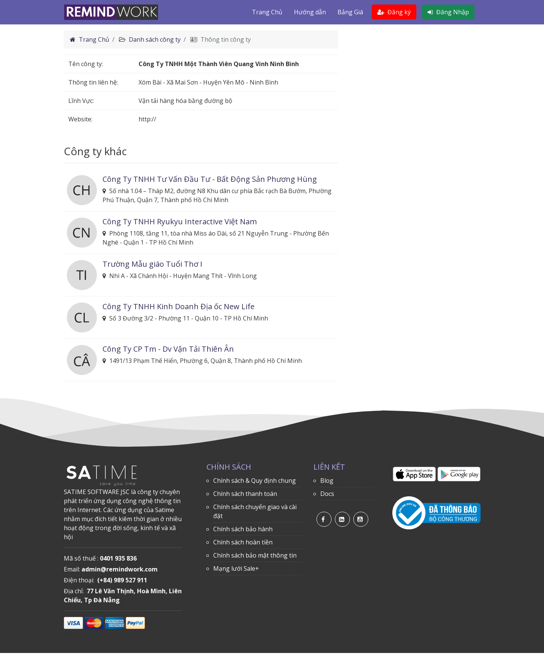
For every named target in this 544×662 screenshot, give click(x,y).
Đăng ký (394, 12)
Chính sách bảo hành (243, 529)
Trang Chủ (267, 12)
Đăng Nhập (448, 12)
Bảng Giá (350, 12)
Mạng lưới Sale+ (236, 568)
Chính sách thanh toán (245, 494)
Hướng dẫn (310, 12)
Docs (327, 494)
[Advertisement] (415, 83)
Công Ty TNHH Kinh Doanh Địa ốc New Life (178, 306)
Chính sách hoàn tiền (243, 542)
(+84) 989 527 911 (122, 580)
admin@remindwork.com (119, 569)
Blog (326, 480)
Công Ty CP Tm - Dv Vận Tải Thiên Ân (168, 349)
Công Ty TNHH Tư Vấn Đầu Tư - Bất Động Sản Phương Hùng (209, 179)
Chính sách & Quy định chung (254, 480)
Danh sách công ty (150, 39)
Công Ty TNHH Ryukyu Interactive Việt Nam (179, 221)
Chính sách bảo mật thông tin (255, 555)
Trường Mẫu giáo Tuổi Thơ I (152, 264)
